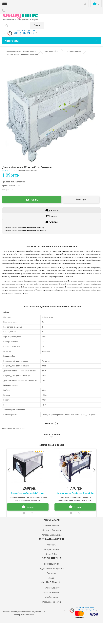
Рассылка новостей (51, 602)
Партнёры (51, 573)
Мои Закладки (51, 597)
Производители (51, 564)
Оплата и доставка (51, 530)
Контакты (51, 545)
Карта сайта (51, 554)
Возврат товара (51, 549)
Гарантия (51, 221)
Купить (32, 199)
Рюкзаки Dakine (27, 615)
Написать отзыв (30, 171)
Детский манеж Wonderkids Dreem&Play (75, 493)
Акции (51, 578)
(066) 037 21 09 (24, 33)
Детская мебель (51, 51)
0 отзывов (18, 171)
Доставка (51, 210)
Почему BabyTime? (51, 525)
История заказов (51, 592)
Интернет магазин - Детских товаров (21, 51)
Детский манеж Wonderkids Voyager (28, 493)
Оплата (51, 216)
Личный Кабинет (51, 588)
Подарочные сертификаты (51, 568)
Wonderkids (20, 182)
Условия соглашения (52, 535)
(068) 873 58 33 (86, 610)
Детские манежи (74, 51)
